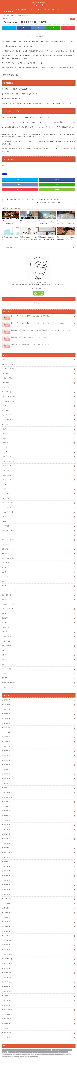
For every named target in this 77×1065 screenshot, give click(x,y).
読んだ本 (5, 646)
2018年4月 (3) (6, 873)
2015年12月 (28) (6, 1001)
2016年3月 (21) (6, 987)
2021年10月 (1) (6, 727)
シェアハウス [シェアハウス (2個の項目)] (68, 1041)
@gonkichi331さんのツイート (38, 302)
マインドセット (8, 682)
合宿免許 (5, 559)
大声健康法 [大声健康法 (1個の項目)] (68, 1045)
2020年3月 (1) (6, 768)
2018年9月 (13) (6, 850)
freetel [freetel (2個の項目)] (7, 1041)
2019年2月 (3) (6, 827)
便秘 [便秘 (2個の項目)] (60, 1045)
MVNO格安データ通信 (9, 363)
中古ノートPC (7, 377)
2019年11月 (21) (6, 786)
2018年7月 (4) (6, 859)
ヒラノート (38, 5)
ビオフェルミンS (8, 473)
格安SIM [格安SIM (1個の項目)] (4, 1047)
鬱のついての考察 (42, 9)
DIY (4, 359)
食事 (49, 9)
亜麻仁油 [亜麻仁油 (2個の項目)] (40, 1045)
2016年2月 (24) (6, 991)
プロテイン (7, 477)
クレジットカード (8, 418)
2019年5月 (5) (6, 814)
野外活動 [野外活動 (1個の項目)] (22, 1047)
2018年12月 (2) (6, 836)
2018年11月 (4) (6, 841)
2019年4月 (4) (6, 818)
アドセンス (6, 409)
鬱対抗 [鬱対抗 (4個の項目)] (36, 1047)
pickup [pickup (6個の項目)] (11, 1041)
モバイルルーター (8, 536)
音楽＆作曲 (6, 664)
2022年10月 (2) (6, 704)
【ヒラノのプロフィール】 (38, 288)
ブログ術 (5, 523)
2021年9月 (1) (6, 731)
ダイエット (6, 491)
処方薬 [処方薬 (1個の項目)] (63, 1045)
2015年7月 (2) (6, 1019)
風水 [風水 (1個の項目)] (32, 1047)
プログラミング (7, 527)
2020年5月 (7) (6, 759)
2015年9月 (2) (6, 1014)
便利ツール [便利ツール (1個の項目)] (55, 1045)
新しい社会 (23, 9)
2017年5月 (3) (6, 923)
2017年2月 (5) (6, 937)
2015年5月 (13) (6, 1028)
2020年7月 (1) (6, 750)
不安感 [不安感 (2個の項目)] (32, 1045)
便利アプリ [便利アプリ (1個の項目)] (49, 1045)
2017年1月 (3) (6, 941)
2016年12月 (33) (6, 946)
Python (6, 532)
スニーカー (7, 505)
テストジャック (8, 468)
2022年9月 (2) (6, 709)
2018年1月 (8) (6, 887)
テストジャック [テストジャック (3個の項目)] (11, 1043)
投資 (4, 568)
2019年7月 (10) (6, 804)
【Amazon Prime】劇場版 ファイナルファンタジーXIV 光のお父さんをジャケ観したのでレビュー (36, 330)
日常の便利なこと (8, 600)
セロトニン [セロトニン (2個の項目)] (4, 1043)
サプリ (17, 9)
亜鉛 (5, 486)
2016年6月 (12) (6, 973)
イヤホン (6, 668)
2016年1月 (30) (6, 996)
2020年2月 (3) (6, 772)
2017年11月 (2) (6, 896)
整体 (53, 9)
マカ (5, 482)
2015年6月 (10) (6, 1023)
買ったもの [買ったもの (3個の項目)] (16, 1047)
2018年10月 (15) (6, 845)
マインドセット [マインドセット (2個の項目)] (5, 1045)
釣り (5, 404)
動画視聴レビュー (8, 555)
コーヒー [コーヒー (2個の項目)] (58, 1041)
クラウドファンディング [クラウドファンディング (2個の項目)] (46, 1041)
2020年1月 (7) (6, 777)
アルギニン (7, 454)
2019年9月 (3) (6, 795)
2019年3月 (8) (6, 823)
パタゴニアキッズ (9, 400)
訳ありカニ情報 (7, 641)
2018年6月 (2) (6, 864)
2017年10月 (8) (6, 900)
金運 (4, 655)
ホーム (4, 9)
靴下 (5, 518)
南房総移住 (7, 632)
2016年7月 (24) (6, 969)
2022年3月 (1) (6, 718)
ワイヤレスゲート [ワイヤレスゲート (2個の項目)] (26, 1045)
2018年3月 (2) (6, 877)
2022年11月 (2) (6, 699)
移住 (4, 628)
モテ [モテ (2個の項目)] (14, 1045)
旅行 (4, 596)
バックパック (8, 509)
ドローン (5, 495)
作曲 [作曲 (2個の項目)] (44, 1045)
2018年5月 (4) (6, 868)
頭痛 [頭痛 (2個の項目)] (29, 1047)
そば (5, 427)
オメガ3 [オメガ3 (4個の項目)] (32, 1041)
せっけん (5, 386)
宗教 (4, 564)
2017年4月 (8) (6, 928)
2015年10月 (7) (6, 1010)
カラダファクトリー (9, 587)
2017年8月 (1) (6, 909)
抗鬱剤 (4, 577)
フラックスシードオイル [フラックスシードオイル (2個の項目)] (56, 1043)
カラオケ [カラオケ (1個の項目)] (37, 1041)
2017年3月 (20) (6, 932)
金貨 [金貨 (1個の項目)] (26, 1047)
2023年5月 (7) (6, 695)
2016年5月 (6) (6, 978)
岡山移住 (6, 637)
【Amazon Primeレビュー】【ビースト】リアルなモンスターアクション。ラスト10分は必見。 (36, 323)
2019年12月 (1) (6, 782)
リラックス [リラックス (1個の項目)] (18, 1045)
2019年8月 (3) (6, 800)
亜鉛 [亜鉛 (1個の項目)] (36, 1045)
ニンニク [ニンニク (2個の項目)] (34, 1043)
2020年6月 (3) (6, 754)
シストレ (6, 573)
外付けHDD (7, 382)
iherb (5, 450)
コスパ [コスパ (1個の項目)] (53, 1041)
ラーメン (6, 432)
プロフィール (11, 9)
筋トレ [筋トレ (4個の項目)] (11, 1047)
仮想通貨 (5, 546)
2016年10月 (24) (6, 955)
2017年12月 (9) (6, 891)
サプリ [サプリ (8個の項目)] (62, 1041)
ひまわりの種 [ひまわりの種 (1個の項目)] (16, 1041)
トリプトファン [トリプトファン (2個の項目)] (27, 1043)
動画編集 (5, 550)
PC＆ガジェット (32, 9)
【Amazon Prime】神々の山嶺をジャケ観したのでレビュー (25, 344)
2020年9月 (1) (6, 745)
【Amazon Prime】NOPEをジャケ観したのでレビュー (24, 337)
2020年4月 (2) (6, 763)
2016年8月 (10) (6, 964)
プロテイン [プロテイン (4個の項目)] (64, 1043)
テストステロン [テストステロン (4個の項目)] (19, 1043)
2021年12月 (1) (6, 722)
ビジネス (6, 514)
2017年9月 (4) (6, 905)
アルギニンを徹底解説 (10, 459)
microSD (6, 372)
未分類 (5, 173)
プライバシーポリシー (8, 11)
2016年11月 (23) (6, 950)
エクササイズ (6, 413)
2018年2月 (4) (6, 882)
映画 (4, 609)
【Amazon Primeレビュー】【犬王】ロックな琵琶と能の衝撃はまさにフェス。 (31, 316)
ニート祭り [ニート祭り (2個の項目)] (39, 1043)
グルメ (5, 423)
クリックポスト (8, 605)
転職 (4, 650)
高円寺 (5, 441)
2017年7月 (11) (6, 914)
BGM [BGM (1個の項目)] (3, 1041)
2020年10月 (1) (6, 740)
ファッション (7, 500)
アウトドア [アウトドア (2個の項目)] (27, 1041)
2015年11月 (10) (6, 1005)
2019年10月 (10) (6, 791)
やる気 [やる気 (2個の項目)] (22, 1041)
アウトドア (6, 391)
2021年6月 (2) (6, 736)
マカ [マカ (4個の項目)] (11, 1045)
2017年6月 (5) (6, 919)
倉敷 (5, 436)
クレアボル (7, 464)
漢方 (4, 618)
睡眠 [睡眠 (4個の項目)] (8, 1047)
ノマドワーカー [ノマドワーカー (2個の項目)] (46, 1043)
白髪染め (5, 623)
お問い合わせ (59, 9)
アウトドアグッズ (9, 395)
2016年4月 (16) (6, 982)
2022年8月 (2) (6, 713)
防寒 (4, 659)
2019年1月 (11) (6, 832)
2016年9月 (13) (6, 960)
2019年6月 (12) (6, 809)
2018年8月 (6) (6, 855)
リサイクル (6, 541)
